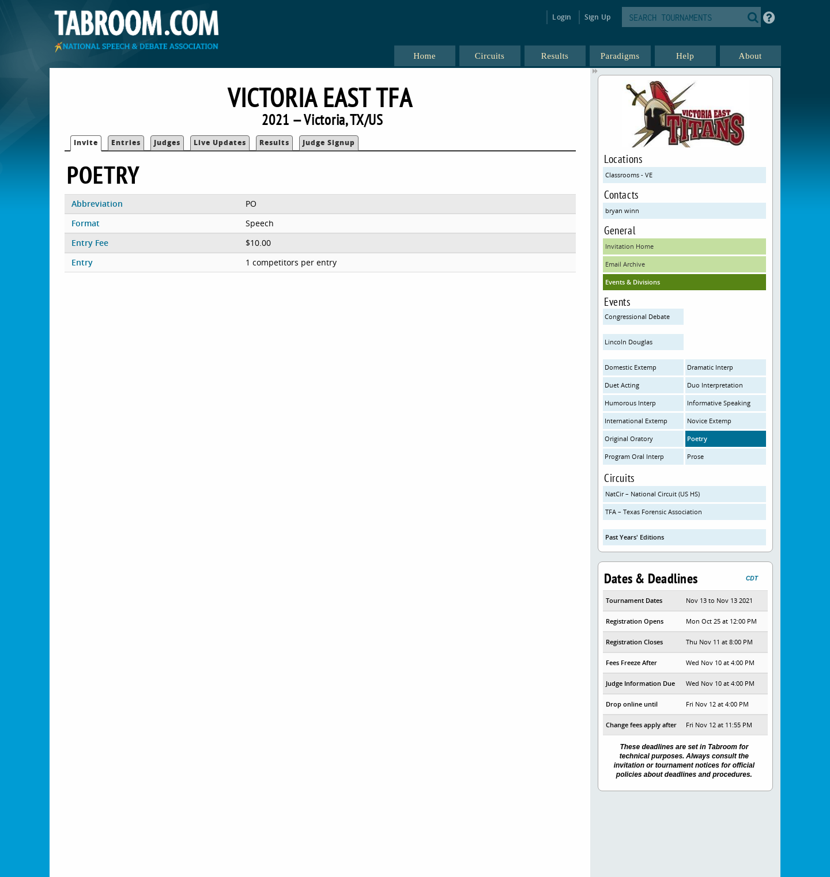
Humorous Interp (630, 402)
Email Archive (625, 264)
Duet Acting (622, 385)
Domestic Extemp (631, 367)
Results (274, 142)
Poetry (697, 438)
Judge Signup (329, 142)
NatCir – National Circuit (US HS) (652, 493)
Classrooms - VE (628, 174)
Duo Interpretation (715, 385)
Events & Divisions (632, 282)
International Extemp (636, 420)
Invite (86, 142)
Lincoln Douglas (628, 341)
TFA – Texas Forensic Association (653, 511)
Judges (167, 142)
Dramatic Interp (710, 367)
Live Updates (220, 142)
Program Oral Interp (634, 456)
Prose (695, 456)
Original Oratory (629, 438)
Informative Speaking (718, 402)
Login (561, 17)
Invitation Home (629, 246)
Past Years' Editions (634, 537)
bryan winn (622, 210)
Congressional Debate (637, 316)
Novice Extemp (709, 420)
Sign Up (597, 17)
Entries (126, 142)
